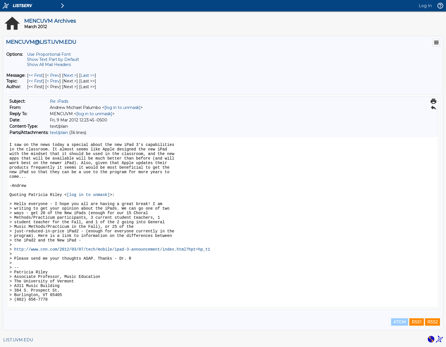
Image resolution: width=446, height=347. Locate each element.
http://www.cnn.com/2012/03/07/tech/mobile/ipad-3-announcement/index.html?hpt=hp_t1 (112, 249)
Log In (425, 5)
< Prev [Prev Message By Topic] (53, 81)
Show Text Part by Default (53, 59)
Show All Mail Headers (49, 64)
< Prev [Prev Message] (53, 75)
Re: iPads (59, 101)
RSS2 (432, 322)
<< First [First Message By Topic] (35, 81)
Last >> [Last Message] (87, 75)
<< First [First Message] (35, 75)
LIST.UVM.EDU (18, 339)
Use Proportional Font (49, 54)
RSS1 (417, 322)
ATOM (399, 322)
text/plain (59, 132)
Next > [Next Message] (70, 75)
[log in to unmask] (122, 107)
